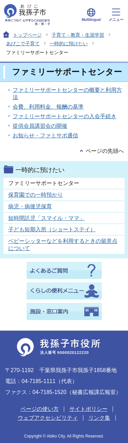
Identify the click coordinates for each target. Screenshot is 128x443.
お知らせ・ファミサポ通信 (45, 135)
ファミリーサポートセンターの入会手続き (64, 116)
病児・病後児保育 (30, 206)
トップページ (27, 35)
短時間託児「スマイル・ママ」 (46, 218)
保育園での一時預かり (35, 195)
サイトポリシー (88, 409)
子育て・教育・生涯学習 (78, 35)
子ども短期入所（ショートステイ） (52, 229)
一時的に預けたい (68, 43)
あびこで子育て (23, 43)
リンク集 (99, 418)
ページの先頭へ (105, 151)
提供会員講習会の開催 (40, 126)
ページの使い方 (39, 409)
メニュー (116, 15)
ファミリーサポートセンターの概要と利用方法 (67, 93)
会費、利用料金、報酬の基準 (48, 107)
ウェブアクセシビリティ (48, 418)
